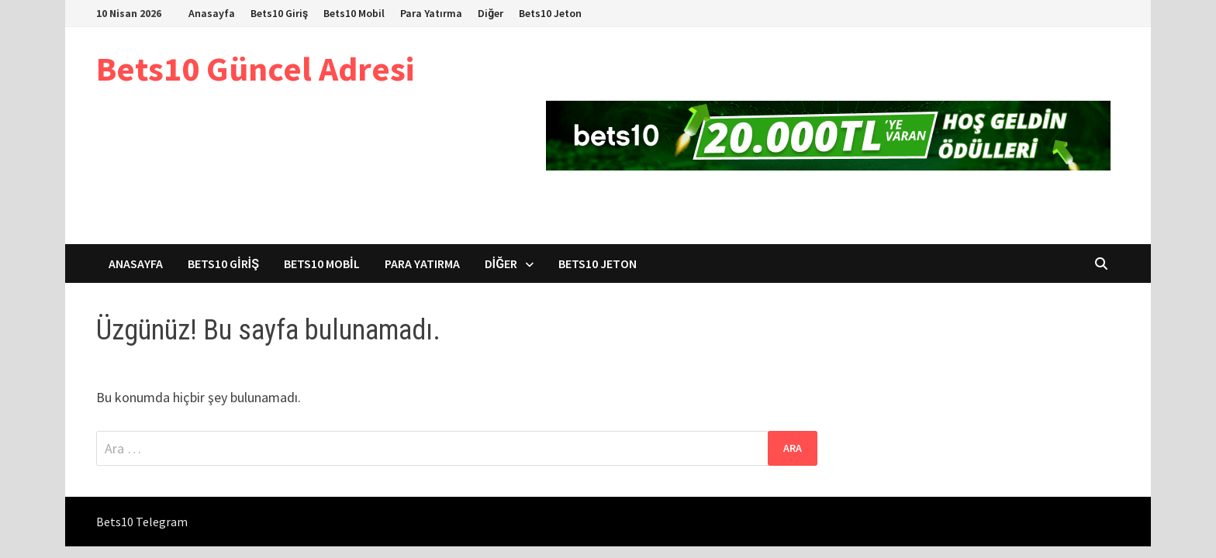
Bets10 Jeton (550, 13)
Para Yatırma (431, 13)
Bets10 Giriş (279, 13)
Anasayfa (211, 13)
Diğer (490, 13)
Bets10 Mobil (354, 13)
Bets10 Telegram (142, 521)
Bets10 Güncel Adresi (255, 68)
